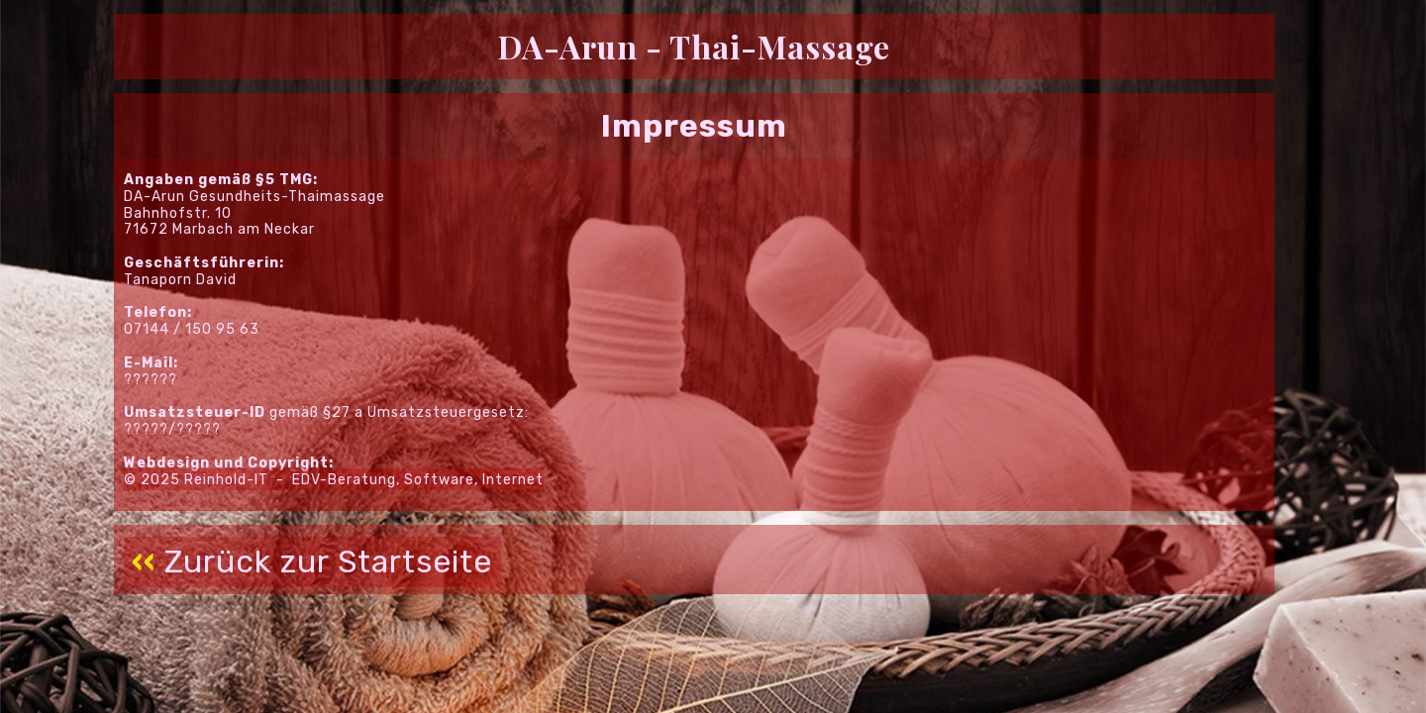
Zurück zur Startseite (312, 561)
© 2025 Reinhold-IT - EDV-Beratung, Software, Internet (334, 478)
